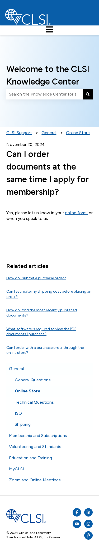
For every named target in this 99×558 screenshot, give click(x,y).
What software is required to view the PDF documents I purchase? (41, 331)
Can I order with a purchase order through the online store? (45, 350)
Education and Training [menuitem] (30, 457)
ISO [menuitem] (18, 413)
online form (76, 212)
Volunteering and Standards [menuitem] (35, 446)
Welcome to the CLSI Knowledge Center (47, 75)
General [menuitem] (16, 368)
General (48, 132)
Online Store (78, 132)
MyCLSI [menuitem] (16, 468)
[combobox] (44, 94)
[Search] (88, 94)
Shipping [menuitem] (23, 424)
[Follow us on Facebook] (77, 512)
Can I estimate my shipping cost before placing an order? (48, 294)
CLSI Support (19, 132)
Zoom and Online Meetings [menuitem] (35, 479)
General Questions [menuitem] (33, 379)
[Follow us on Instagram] (88, 524)
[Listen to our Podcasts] (88, 512)
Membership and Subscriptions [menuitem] (38, 435)
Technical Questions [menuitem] (34, 402)
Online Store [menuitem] (27, 390)
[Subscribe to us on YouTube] (77, 524)
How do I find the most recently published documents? (41, 313)
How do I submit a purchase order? (36, 278)
